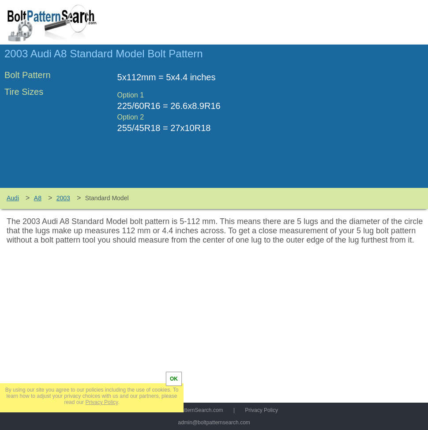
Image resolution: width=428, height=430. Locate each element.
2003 (63, 198)
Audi (13, 198)
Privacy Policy (261, 410)
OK (174, 379)
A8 (37, 198)
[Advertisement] (349, 120)
